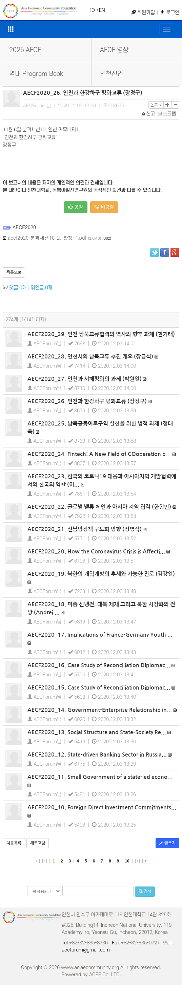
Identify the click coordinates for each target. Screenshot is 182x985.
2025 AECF (25, 50)
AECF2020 (24, 227)
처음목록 (13, 843)
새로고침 (37, 843)
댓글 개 (17, 288)
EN (102, 10)
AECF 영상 (114, 50)
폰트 (156, 105)
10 (127, 861)
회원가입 (143, 13)
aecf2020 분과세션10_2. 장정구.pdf (47, 237)
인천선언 (111, 74)
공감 (75, 207)
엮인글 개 (41, 288)
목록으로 (13, 272)
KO (91, 10)
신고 (148, 114)
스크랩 (167, 114)
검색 (145, 891)
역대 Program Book (36, 74)
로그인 (169, 13)
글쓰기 (167, 843)
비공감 (104, 207)
